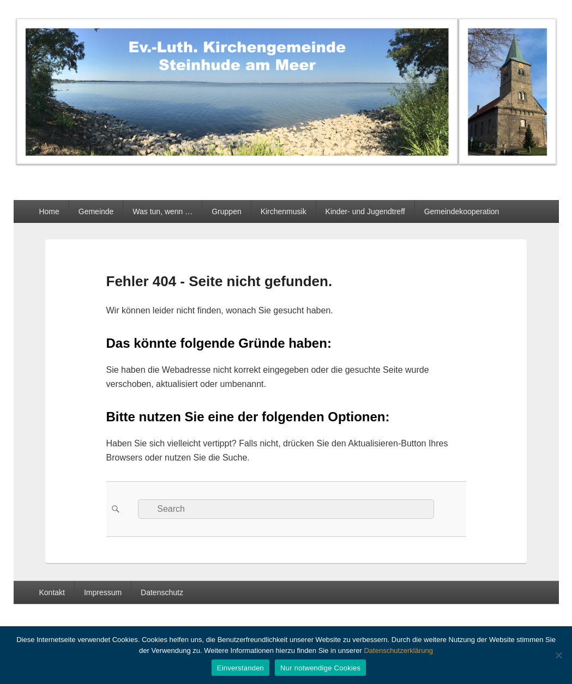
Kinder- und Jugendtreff (365, 211)
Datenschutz (162, 592)
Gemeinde (96, 211)
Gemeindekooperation (461, 211)
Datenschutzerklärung (398, 650)
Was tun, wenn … (162, 211)
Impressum (103, 592)
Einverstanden (240, 668)
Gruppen (226, 211)
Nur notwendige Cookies (320, 668)
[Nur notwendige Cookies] (558, 655)
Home (49, 211)
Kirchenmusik (283, 211)
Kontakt (51, 592)
